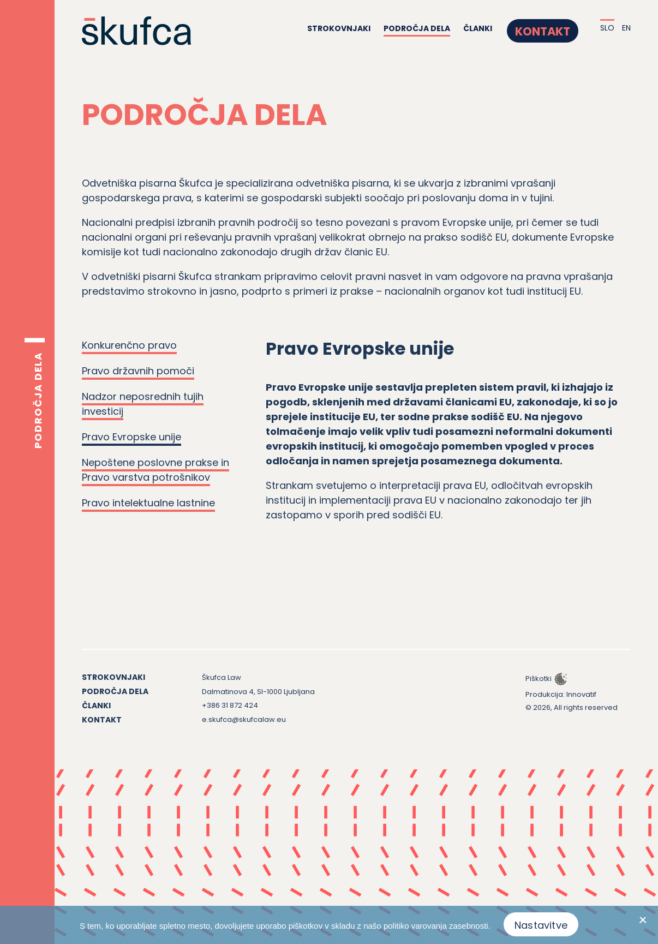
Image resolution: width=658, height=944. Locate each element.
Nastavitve (541, 925)
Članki (492, 28)
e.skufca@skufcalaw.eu (244, 719)
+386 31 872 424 (230, 705)
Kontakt (550, 28)
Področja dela (432, 28)
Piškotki (538, 678)
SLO (607, 28)
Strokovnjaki (354, 28)
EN (626, 28)
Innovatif (581, 694)
